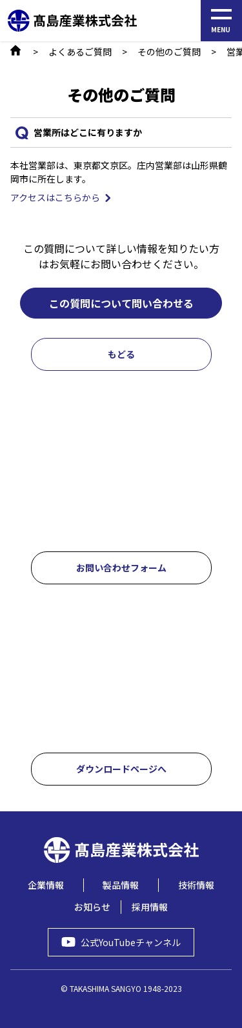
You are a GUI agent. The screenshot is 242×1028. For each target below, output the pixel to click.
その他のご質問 (169, 51)
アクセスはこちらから (55, 197)
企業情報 (46, 884)
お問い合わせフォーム (121, 567)
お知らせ (92, 906)
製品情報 (121, 884)
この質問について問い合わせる (121, 303)
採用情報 (150, 906)
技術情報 (196, 884)
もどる (121, 354)
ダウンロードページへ (121, 768)
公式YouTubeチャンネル (131, 942)
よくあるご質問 (80, 51)
